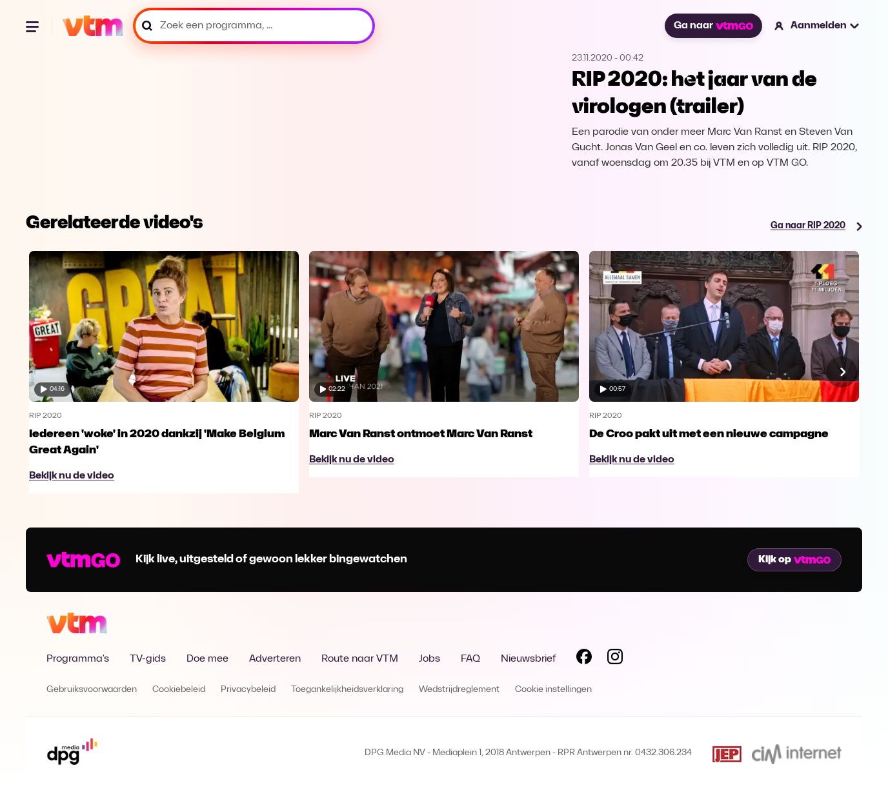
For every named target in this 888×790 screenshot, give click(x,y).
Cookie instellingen (553, 690)
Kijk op (794, 560)
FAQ (470, 659)
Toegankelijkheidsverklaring (347, 690)
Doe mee (207, 659)
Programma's (77, 659)
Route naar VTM (359, 659)
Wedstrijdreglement (459, 690)
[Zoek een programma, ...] (254, 25)
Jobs (429, 659)
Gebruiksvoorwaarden (91, 690)
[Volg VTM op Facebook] (584, 659)
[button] (817, 26)
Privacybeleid (248, 690)
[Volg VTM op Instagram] (615, 659)
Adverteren (275, 659)
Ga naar (713, 26)
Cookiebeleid (178, 690)
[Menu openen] (33, 26)
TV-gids (148, 659)
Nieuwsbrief (528, 659)
